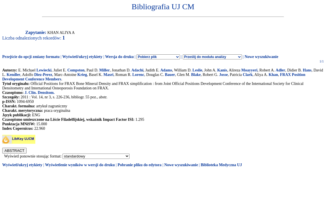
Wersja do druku (119, 57)
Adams (166, 70)
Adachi (137, 70)
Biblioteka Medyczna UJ (221, 165)
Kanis (222, 70)
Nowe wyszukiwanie (261, 57)
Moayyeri (249, 70)
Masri (108, 75)
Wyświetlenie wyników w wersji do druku (80, 165)
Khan (273, 75)
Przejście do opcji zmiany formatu (31, 57)
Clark (248, 75)
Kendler (13, 75)
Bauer (170, 75)
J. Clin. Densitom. (40, 93)
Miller (104, 70)
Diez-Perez (43, 75)
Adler (280, 70)
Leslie (197, 70)
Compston (75, 70)
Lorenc (138, 75)
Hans (307, 70)
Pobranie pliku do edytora (139, 165)
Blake (196, 75)
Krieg (82, 75)
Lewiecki (44, 70)
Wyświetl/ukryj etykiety (82, 57)
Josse (223, 75)
